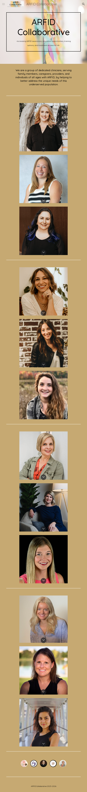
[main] (43, 32)
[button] (3, 4)
